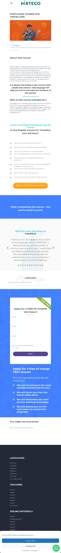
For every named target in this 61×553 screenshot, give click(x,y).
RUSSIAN (13, 468)
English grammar (16, 519)
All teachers (14, 506)
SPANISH (13, 474)
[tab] (30, 45)
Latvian (12, 490)
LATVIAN (13, 476)
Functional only (31, 546)
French (12, 503)
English (12, 492)
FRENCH (13, 471)
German (12, 495)
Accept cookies (31, 541)
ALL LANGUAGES (16, 479)
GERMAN (13, 466)
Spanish (12, 500)
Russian (12, 498)
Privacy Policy (26, 550)
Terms (21, 345)
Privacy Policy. (29, 345)
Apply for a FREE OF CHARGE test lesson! (30, 186)
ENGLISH (13, 463)
